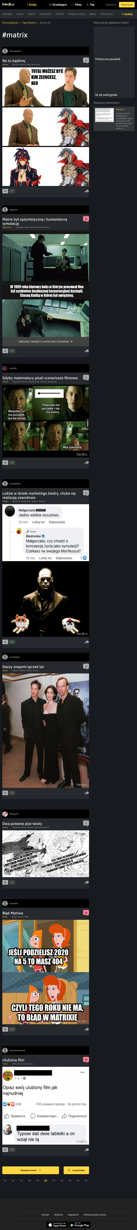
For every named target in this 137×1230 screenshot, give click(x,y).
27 (53, 1180)
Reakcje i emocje (76, 14)
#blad (14, 917)
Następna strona (31, 1170)
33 (5, 1180)
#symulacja (39, 827)
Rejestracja (126, 4)
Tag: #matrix (29, 22)
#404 (26, 917)
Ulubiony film (13, 1060)
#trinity (36, 670)
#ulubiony (29, 1064)
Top (92, 4)
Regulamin (73, 1214)
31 (21, 1180)
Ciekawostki (45, 14)
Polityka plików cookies (95, 1214)
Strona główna (10, 22)
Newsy (93, 14)
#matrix (23, 64)
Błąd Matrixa (12, 913)
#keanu (23, 670)
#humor (24, 382)
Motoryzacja (107, 14)
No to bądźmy (13, 61)
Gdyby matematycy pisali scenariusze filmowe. (40, 378)
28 (45, 1180)
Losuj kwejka (76, 1170)
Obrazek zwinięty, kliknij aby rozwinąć (44, 341)
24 (78, 1180)
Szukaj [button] (128, 14)
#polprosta (52, 382)
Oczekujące (59, 4)
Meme (4, 917)
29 (37, 1180)
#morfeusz (36, 64)
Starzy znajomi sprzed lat (23, 667)
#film (15, 1064)
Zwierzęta (7, 14)
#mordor (34, 227)
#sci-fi (47, 827)
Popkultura (7, 227)
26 (61, 1180)
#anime (16, 64)
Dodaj (32, 4)
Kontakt (45, 1214)
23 (86, 1180)
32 (13, 1180)
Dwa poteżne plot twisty (22, 824)
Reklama (58, 1214)
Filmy (78, 4)
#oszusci (34, 501)
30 (29, 1180)
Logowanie (110, 4)
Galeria (31, 14)
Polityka (60, 14)
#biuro (27, 227)
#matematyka (34, 382)
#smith (29, 670)
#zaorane (16, 501)
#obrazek (20, 227)
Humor (20, 14)
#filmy (23, 827)
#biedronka (26, 501)
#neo (29, 64)
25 (70, 1180)
